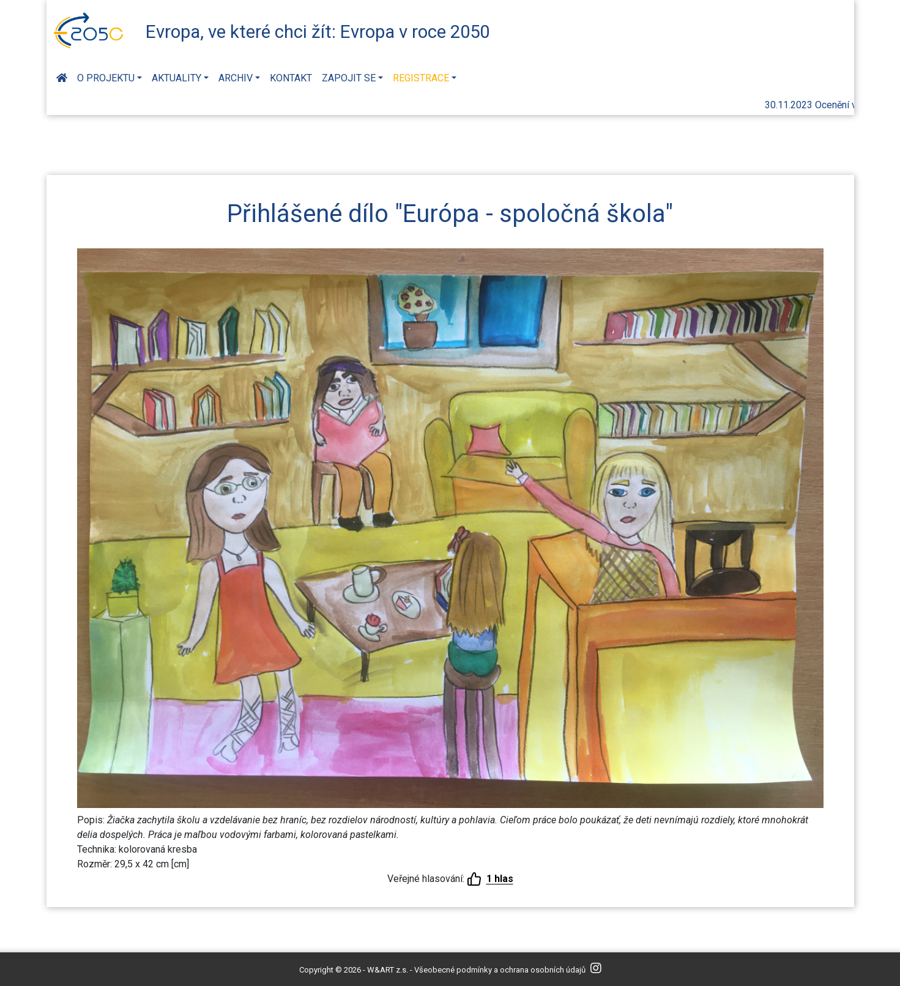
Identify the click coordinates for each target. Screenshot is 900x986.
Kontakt (291, 78)
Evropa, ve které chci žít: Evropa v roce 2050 (317, 31)
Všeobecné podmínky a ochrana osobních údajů (500, 969)
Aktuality (176, 78)
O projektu (106, 78)
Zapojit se (349, 78)
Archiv (235, 78)
